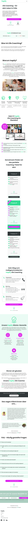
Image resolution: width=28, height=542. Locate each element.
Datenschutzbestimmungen (4, 517)
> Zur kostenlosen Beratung (14, 226)
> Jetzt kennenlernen (14, 395)
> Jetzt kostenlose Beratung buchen (14, 19)
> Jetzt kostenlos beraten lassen (14, 304)
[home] (3, 1)
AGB (1, 514)
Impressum (2, 516)
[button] (27, 1)
